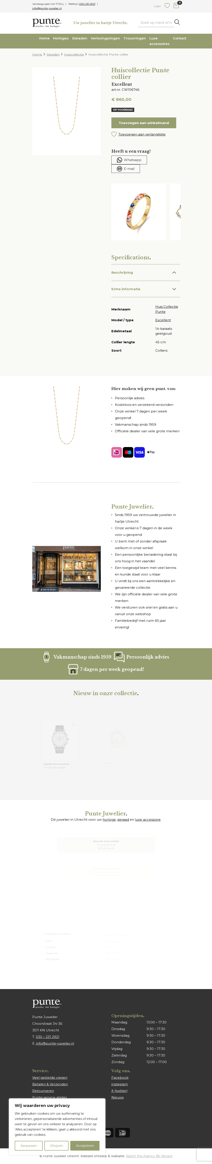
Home (44, 38)
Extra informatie (125, 289)
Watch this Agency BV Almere (149, 1156)
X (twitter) (119, 1091)
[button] (145, 134)
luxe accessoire (148, 819)
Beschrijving (122, 272)
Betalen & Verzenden (50, 1084)
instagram (119, 1084)
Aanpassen (28, 1146)
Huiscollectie (74, 54)
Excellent (163, 320)
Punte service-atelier (49, 1097)
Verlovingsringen (105, 38)
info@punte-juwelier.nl (47, 8)
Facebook (120, 1077)
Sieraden (79, 38)
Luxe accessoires (159, 41)
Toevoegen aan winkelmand (144, 123)
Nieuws (117, 1097)
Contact (179, 38)
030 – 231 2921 (47, 1037)
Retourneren (43, 1091)
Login (157, 6)
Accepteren (85, 1146)
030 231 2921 (87, 4)
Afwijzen (56, 1146)
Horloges (61, 38)
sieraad (123, 819)
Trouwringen (134, 38)
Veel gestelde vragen (49, 1077)
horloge (109, 819)
